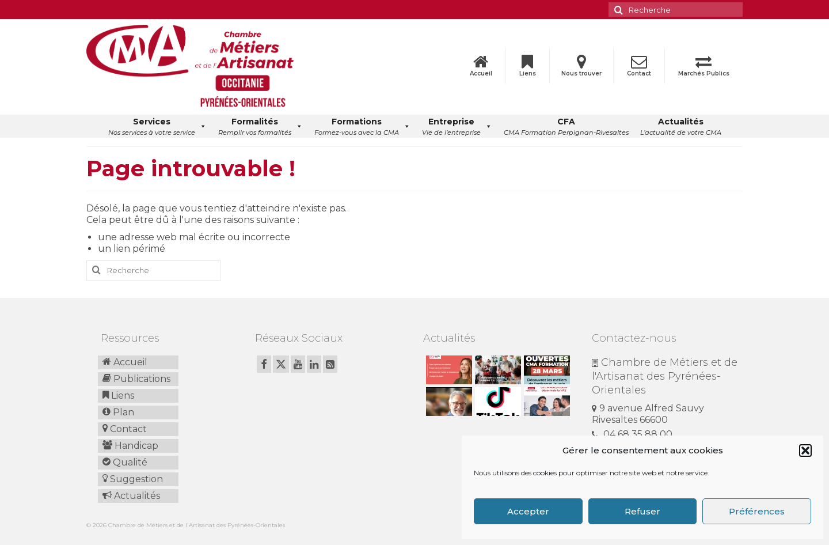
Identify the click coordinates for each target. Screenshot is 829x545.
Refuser (642, 511)
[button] (805, 450)
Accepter (528, 511)
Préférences (757, 511)
